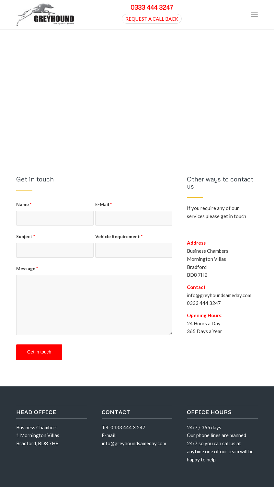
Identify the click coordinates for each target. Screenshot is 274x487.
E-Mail (103, 204)
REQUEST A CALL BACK (151, 19)
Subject (25, 236)
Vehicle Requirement (119, 236)
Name (23, 204)
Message (27, 268)
